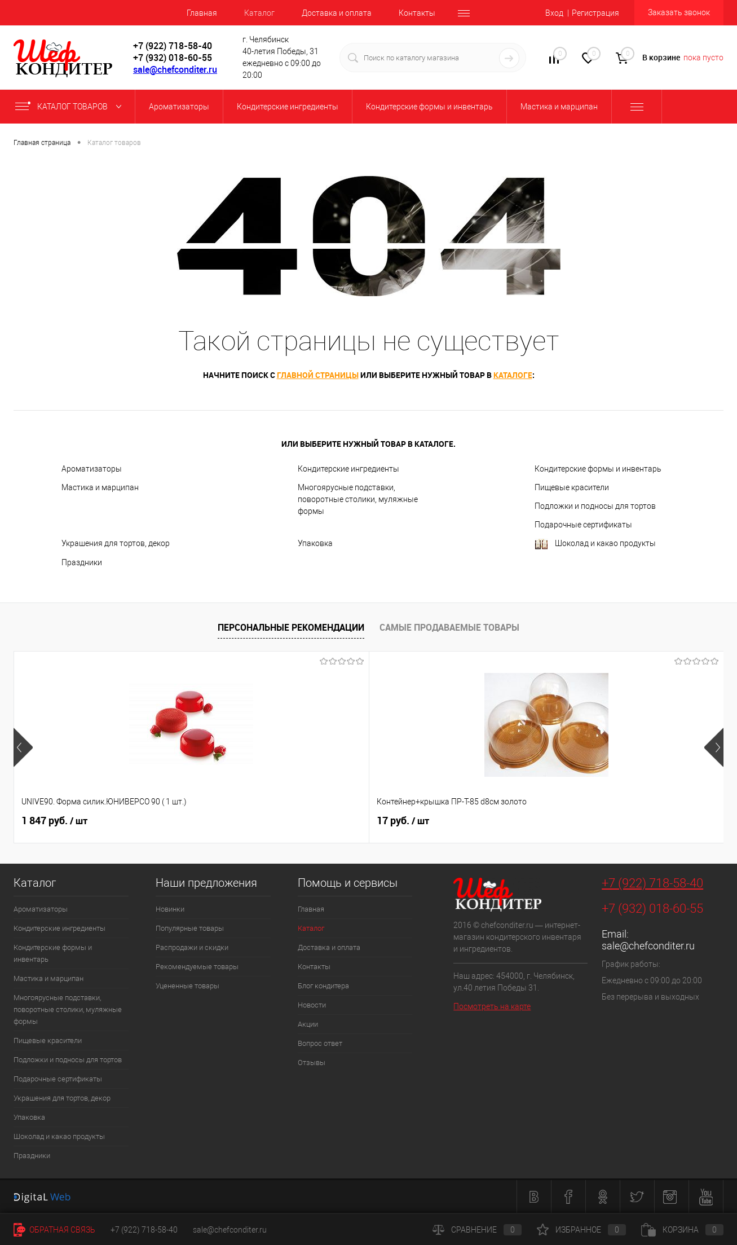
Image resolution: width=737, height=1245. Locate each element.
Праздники (81, 562)
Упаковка (315, 543)
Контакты (417, 12)
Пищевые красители (572, 487)
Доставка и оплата (337, 12)
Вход (554, 12)
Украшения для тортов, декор (115, 543)
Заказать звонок (679, 12)
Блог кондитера (323, 986)
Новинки (170, 909)
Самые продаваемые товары (449, 627)
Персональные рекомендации (291, 627)
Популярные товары (190, 928)
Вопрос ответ (320, 1043)
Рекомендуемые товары (197, 966)
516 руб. (583, 821)
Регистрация (595, 12)
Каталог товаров (71, 107)
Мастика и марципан (100, 487)
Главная (202, 12)
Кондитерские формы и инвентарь (598, 468)
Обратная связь (54, 1229)
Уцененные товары (187, 986)
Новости (312, 1005)
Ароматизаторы (91, 468)
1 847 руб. (54, 821)
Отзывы (311, 1062)
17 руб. (225, 821)
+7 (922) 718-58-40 (652, 883)
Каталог (259, 12)
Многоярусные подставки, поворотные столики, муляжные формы (358, 499)
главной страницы (318, 374)
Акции (308, 1024)
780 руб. (406, 821)
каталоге (512, 374)
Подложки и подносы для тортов (595, 506)
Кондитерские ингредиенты (348, 468)
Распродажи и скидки (192, 947)
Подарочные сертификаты (583, 524)
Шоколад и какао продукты (595, 544)
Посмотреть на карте (492, 1006)
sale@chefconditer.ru (175, 69)
